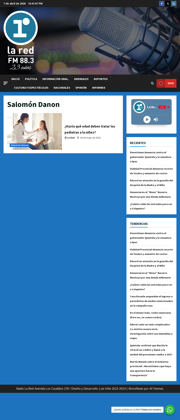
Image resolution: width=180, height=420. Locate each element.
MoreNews (136, 416)
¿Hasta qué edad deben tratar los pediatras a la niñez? (34, 131)
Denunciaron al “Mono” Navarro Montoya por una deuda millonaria (150, 201)
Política (31, 79)
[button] (6, 83)
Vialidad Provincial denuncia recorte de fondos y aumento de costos (150, 173)
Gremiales (81, 79)
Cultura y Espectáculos (31, 87)
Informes (98, 87)
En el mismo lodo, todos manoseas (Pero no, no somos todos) (149, 335)
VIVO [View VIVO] (165, 83)
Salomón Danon (20, 145)
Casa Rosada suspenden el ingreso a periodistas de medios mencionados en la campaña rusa (151, 319)
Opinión (81, 87)
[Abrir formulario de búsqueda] (152, 83)
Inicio (15, 79)
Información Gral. (55, 79)
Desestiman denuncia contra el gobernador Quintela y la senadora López (150, 156)
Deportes (101, 79)
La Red (71, 140)
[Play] (146, 119)
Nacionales (62, 87)
